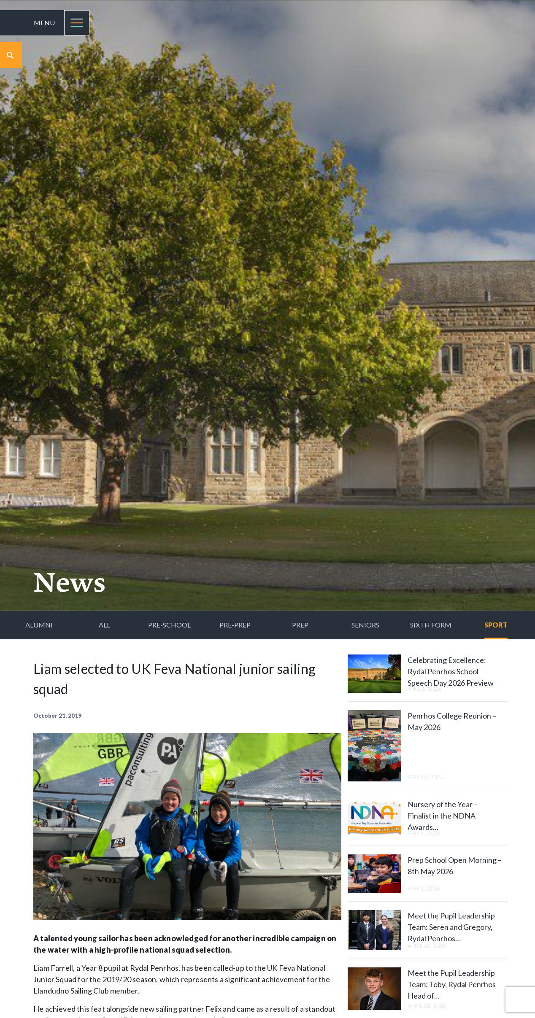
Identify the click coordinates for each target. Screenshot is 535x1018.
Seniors (365, 625)
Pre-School (169, 625)
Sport (496, 625)
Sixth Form (430, 625)
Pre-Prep (235, 625)
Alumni (39, 625)
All (104, 625)
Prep (300, 625)
